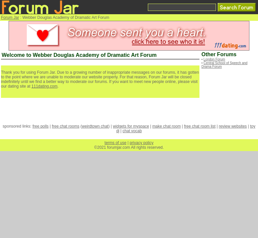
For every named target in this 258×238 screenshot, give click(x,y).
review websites (233, 126)
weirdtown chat (95, 126)
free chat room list (199, 126)
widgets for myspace (131, 126)
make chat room (166, 126)
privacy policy (141, 142)
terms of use (115, 142)
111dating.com (44, 86)
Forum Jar (10, 17)
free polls (40, 126)
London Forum (214, 59)
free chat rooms (65, 126)
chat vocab (132, 131)
